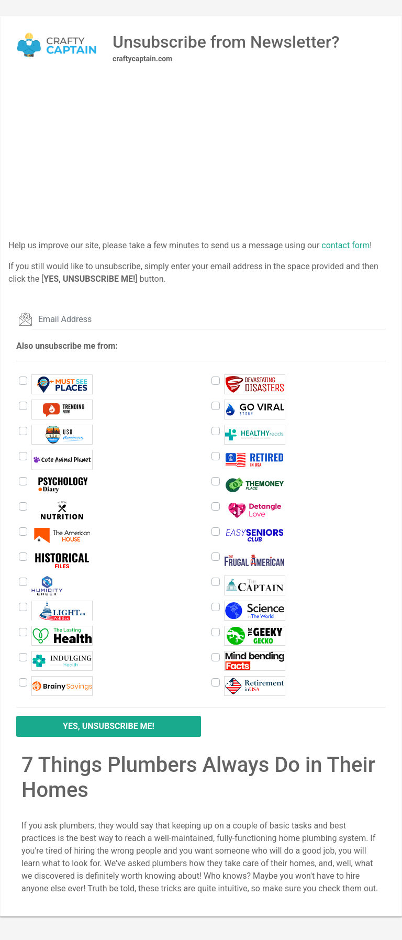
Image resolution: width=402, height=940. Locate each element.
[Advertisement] (201, 166)
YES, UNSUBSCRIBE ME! (108, 726)
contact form (345, 245)
